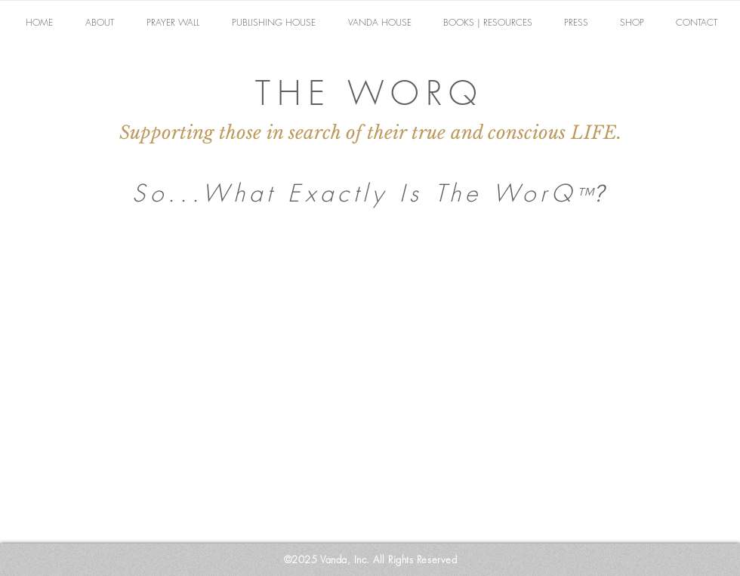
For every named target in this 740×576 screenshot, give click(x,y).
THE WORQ (369, 93)
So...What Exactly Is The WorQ (353, 192)
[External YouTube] (370, 388)
